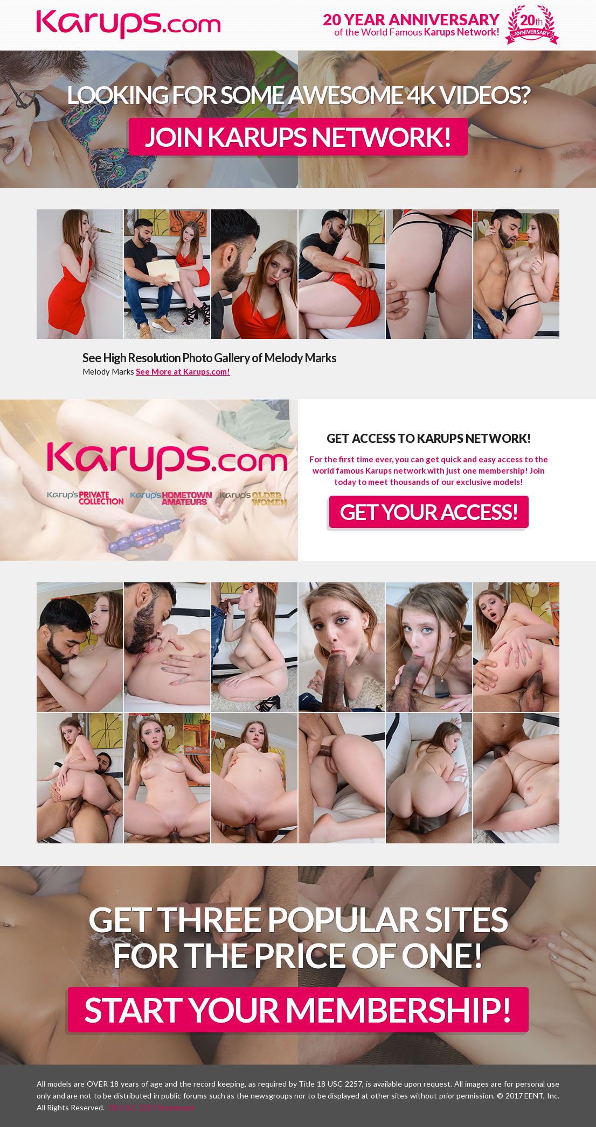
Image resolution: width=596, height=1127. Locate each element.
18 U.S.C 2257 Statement (152, 1107)
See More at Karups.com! (183, 371)
